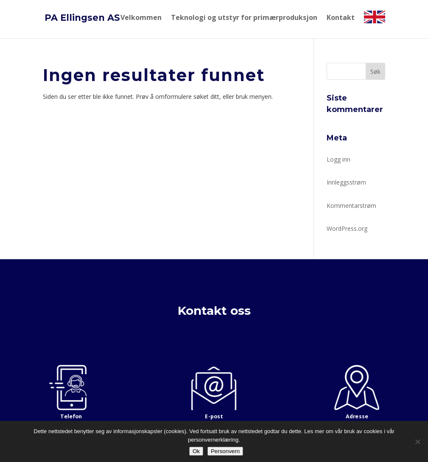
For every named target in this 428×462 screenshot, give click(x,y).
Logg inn (338, 159)
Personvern (225, 451)
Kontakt (341, 18)
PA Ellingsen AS (82, 17)
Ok (196, 451)
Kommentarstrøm (351, 206)
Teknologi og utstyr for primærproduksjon (244, 18)
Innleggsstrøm (346, 182)
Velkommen (141, 18)
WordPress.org (347, 228)
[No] (417, 441)
